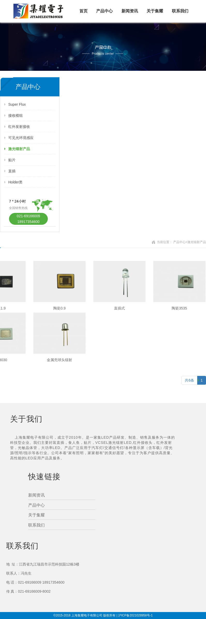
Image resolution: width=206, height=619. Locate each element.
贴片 (12, 160)
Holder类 (15, 182)
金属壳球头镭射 (59, 360)
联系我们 (180, 11)
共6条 (189, 380)
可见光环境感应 (21, 138)
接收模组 (15, 115)
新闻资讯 (129, 11)
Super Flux (17, 104)
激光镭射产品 (19, 149)
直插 (12, 171)
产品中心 (104, 11)
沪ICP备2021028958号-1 (135, 615)
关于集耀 (155, 11)
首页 (83, 11)
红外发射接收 (19, 127)
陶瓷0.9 (59, 308)
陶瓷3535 (179, 308)
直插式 (119, 308)
